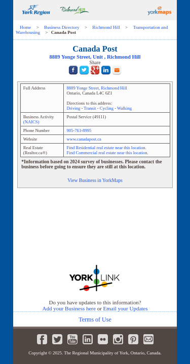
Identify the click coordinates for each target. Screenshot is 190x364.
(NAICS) (31, 121)
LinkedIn (88, 339)
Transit (90, 108)
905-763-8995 (78, 130)
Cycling (106, 108)
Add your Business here (68, 308)
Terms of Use (95, 319)
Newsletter (148, 339)
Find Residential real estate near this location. (106, 147)
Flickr (103, 339)
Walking (124, 108)
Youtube (72, 339)
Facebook (42, 339)
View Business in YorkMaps (95, 180)
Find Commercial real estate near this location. (107, 152)
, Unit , (95, 57)
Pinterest (133, 339)
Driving (73, 108)
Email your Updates (125, 308)
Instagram (118, 339)
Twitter (57, 339)
